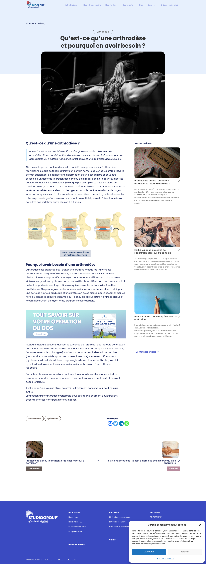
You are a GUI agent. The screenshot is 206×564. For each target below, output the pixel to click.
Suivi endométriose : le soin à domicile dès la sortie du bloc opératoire (142, 462)
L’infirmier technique (118, 522)
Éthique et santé (75, 531)
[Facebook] (110, 423)
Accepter (149, 551)
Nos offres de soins (77, 544)
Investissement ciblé (77, 526)
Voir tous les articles (146, 351)
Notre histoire (75, 512)
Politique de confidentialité (66, 560)
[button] (200, 524)
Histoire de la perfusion (119, 526)
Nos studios (155, 512)
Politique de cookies (165, 558)
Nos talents (114, 512)
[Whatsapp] (126, 423)
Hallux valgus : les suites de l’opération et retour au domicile (153, 252)
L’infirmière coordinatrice (119, 517)
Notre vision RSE (75, 522)
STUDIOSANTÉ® (156, 517)
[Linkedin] (121, 423)
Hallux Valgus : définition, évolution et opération (155, 318)
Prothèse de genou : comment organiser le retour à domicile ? (152, 182)
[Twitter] (115, 423)
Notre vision (74, 517)
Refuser (185, 551)
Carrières (113, 540)
